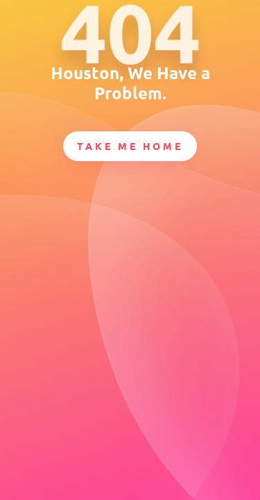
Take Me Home (130, 146)
